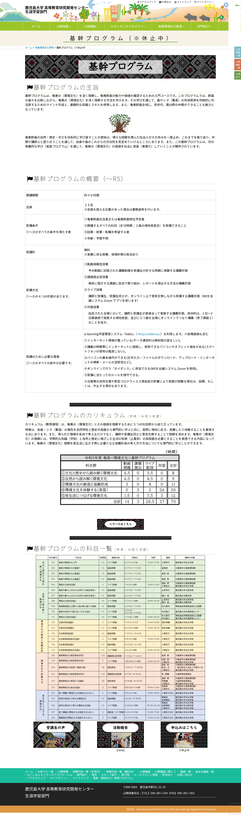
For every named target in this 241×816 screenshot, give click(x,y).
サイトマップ (182, 1)
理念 (94, 775)
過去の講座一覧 (204, 772)
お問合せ (165, 1)
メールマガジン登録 (146, 775)
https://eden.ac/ (149, 334)
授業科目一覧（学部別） (87, 772)
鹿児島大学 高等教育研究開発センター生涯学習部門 (57, 9)
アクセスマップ (147, 1)
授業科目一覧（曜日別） (121, 772)
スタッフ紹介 (109, 775)
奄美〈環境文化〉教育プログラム (113, 778)
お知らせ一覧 (45, 772)
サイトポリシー (204, 1)
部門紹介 (204, 26)
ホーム (36, 26)
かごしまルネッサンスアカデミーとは (49, 775)
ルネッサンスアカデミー (128, 26)
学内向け (167, 775)
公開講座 (91, 26)
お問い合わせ (185, 775)
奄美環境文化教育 (171, 26)
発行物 (125, 775)
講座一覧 (185, 772)
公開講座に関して (165, 772)
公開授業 (63, 26)
